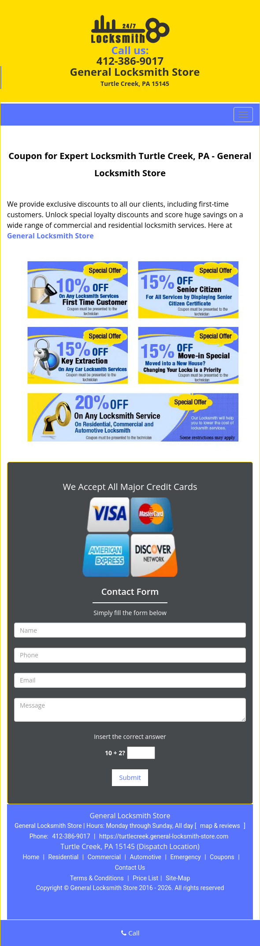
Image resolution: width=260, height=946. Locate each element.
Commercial (104, 857)
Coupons (222, 857)
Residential (63, 857)
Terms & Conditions (97, 878)
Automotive (145, 857)
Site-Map (178, 878)
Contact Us (130, 867)
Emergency (185, 857)
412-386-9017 (130, 60)
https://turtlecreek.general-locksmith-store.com (163, 836)
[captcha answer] (141, 752)
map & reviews (220, 825)
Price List (145, 878)
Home (30, 857)
